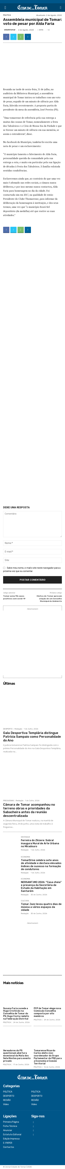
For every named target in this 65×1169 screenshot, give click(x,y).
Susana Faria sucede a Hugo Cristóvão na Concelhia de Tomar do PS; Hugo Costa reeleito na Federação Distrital (16, 1013)
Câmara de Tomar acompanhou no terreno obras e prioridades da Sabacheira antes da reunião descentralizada (29, 810)
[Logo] (32, 7)
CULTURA (25, 901)
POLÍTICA (7, 15)
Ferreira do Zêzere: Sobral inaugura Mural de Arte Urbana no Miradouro (40, 843)
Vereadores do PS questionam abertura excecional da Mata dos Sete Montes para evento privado (17, 1055)
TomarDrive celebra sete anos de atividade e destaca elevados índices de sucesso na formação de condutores (41, 865)
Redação (18, 729)
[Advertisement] (32, 370)
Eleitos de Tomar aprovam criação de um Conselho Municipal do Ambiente (49, 598)
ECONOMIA (25, 857)
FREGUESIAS (8, 800)
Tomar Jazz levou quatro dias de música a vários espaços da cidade (41, 907)
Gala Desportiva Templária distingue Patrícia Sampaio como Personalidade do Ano (32, 736)
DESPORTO (7, 729)
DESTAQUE (25, 837)
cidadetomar (9, 30)
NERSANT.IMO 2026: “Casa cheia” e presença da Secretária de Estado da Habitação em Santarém (41, 887)
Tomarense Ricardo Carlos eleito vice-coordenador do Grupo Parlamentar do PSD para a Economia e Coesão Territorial (48, 1057)
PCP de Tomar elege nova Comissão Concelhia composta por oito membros (47, 1012)
